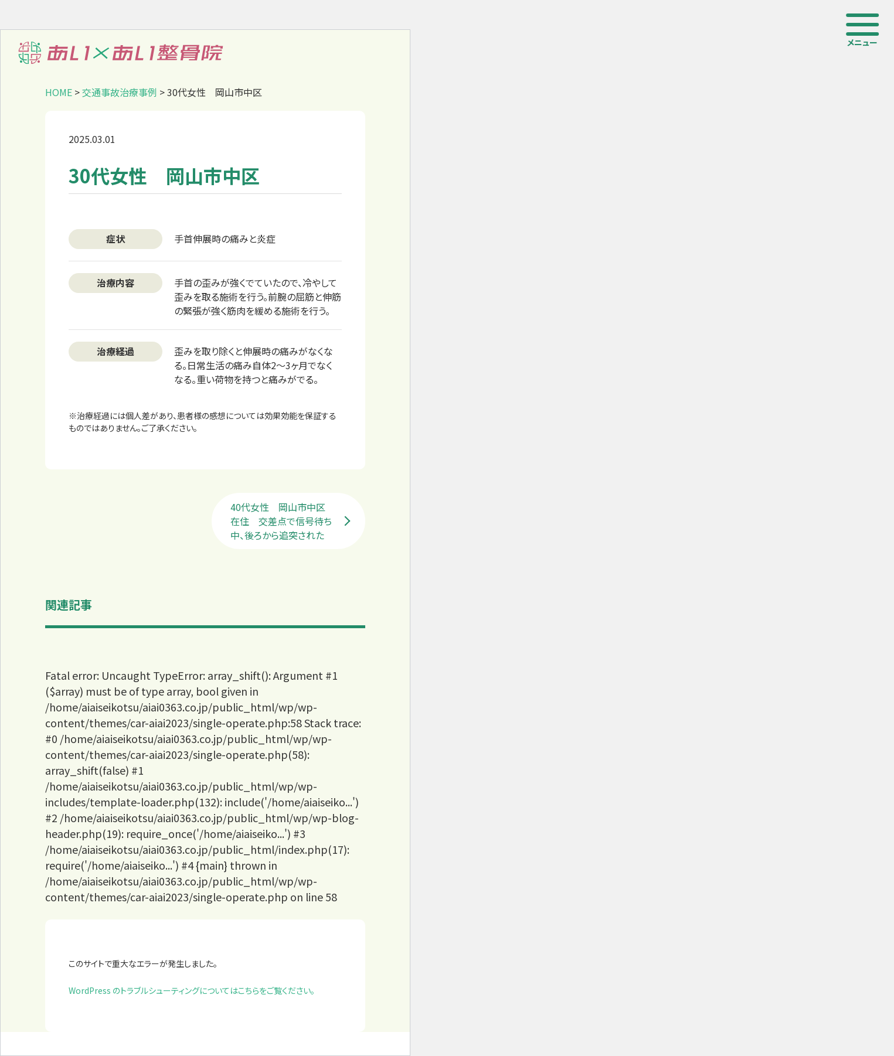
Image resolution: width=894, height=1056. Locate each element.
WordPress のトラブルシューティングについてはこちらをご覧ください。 (192, 990)
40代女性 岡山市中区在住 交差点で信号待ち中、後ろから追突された (281, 521)
